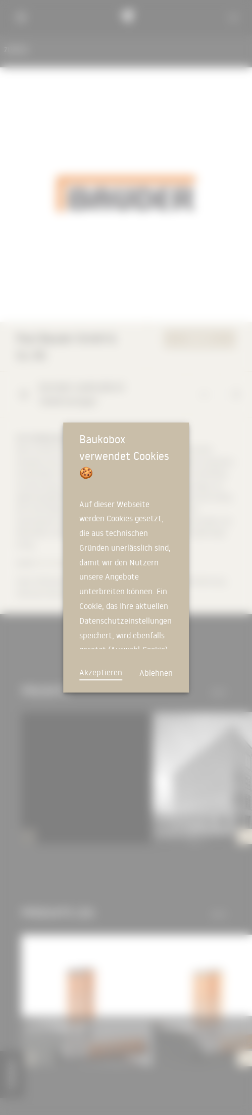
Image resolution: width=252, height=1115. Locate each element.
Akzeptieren (100, 672)
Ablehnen (156, 673)
